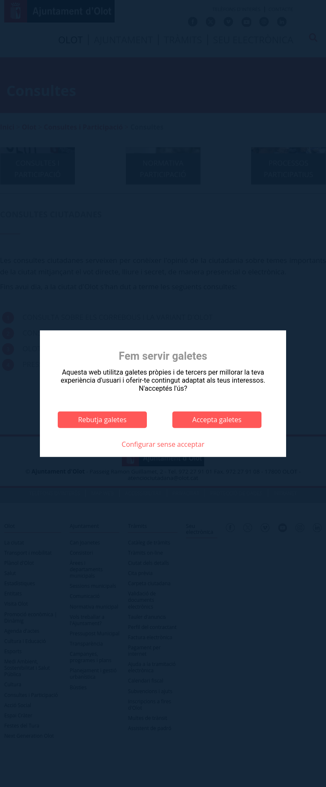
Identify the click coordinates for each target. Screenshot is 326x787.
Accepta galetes (217, 419)
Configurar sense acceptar (163, 444)
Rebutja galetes (102, 419)
